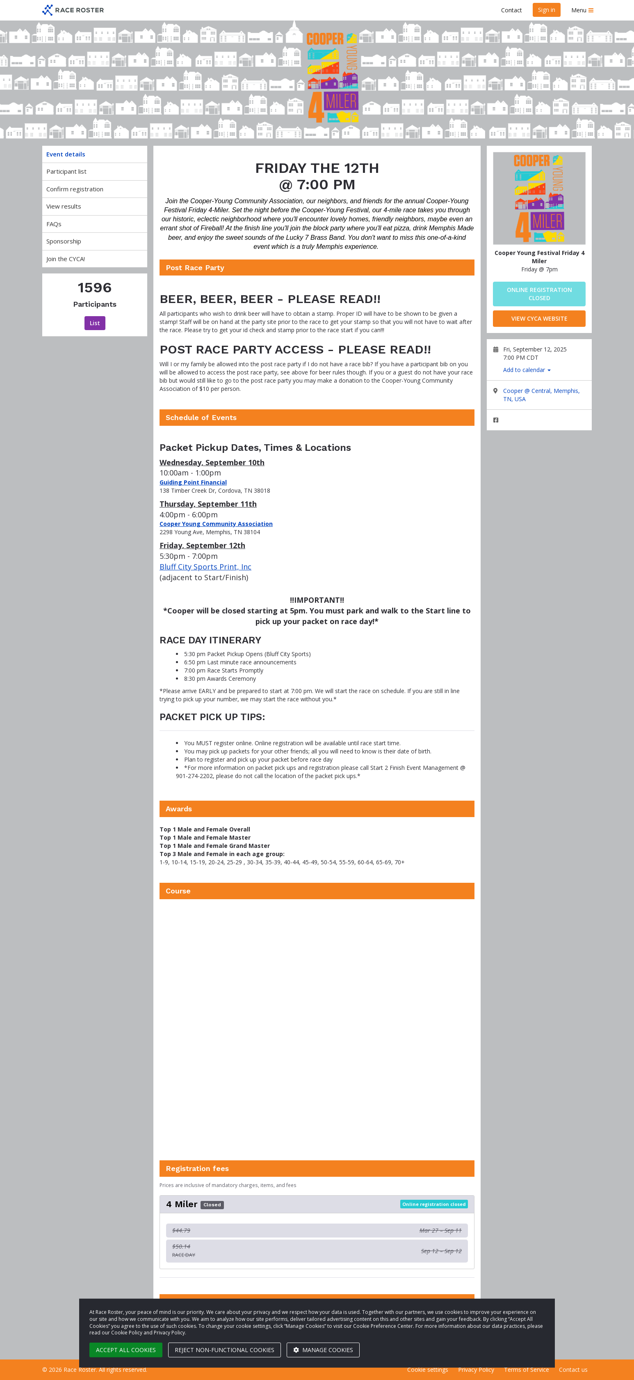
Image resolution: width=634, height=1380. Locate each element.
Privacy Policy (476, 1369)
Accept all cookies (126, 1350)
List (95, 323)
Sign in (546, 10)
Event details (65, 154)
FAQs (54, 224)
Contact (511, 10)
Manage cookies (323, 1350)
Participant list (66, 171)
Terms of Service (526, 1369)
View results (63, 206)
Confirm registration (74, 189)
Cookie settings (427, 1369)
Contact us (573, 1369)
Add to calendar (527, 370)
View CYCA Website (539, 318)
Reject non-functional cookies (224, 1350)
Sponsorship (63, 241)
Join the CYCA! (65, 259)
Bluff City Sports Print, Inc (205, 567)
